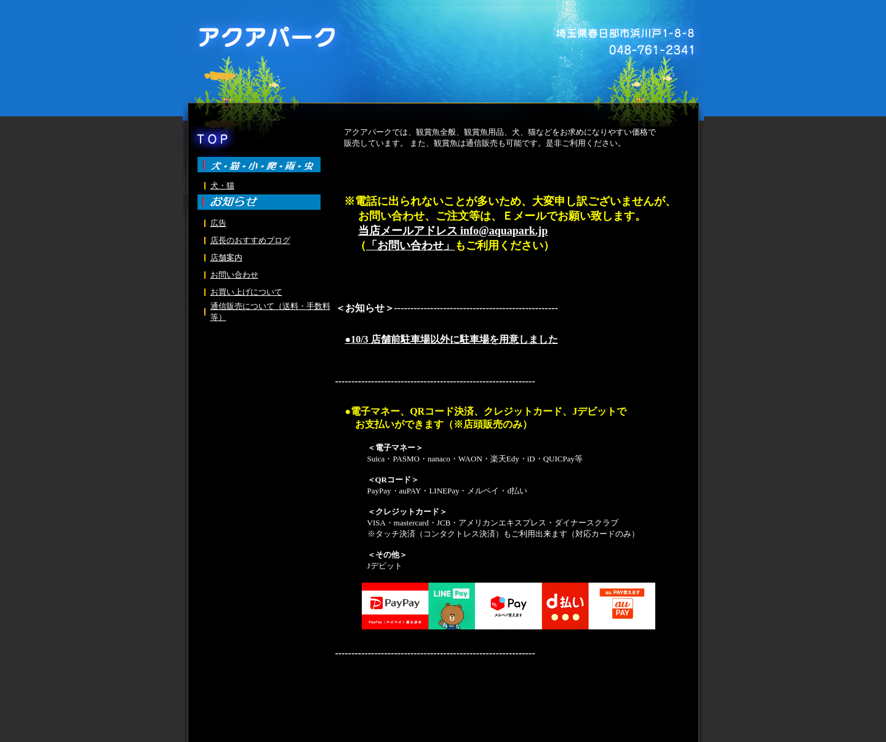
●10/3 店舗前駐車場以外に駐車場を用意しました (451, 339)
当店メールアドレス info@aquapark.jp (453, 231)
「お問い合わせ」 (410, 245)
